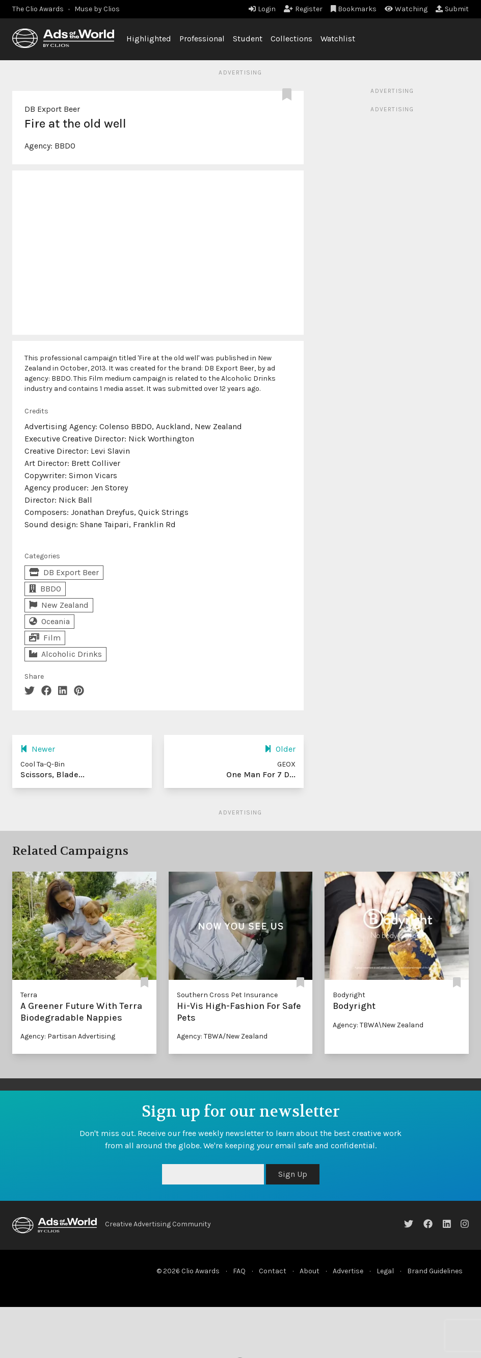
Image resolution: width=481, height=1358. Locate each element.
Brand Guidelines (435, 1271)
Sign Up (292, 1174)
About (309, 1271)
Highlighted (148, 38)
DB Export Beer (52, 109)
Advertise (348, 1271)
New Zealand (59, 605)
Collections (291, 38)
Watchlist (337, 38)
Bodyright (349, 995)
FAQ (239, 1271)
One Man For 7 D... (261, 774)
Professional (202, 38)
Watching (406, 9)
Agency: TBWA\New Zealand (378, 1025)
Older (280, 749)
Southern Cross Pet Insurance (227, 995)
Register (303, 9)
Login (262, 9)
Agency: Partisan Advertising (67, 1036)
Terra (28, 995)
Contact (272, 1271)
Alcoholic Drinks (65, 654)
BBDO (65, 146)
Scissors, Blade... (52, 774)
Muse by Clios (97, 9)
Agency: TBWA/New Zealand (222, 1036)
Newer (37, 749)
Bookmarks (354, 9)
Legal (385, 1271)
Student (247, 38)
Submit (452, 9)
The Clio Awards (38, 9)
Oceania (49, 621)
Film (45, 638)
